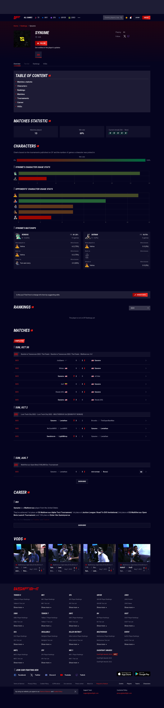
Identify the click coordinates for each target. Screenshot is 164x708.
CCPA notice (56, 683)
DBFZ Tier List (73, 622)
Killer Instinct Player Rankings (78, 636)
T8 (37, 17)
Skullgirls (45, 632)
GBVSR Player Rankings (104, 599)
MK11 (71, 650)
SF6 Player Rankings (75, 599)
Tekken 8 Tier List (19, 603)
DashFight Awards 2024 (104, 654)
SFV (42, 650)
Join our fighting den (27, 670)
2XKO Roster (128, 599)
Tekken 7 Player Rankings (49, 618)
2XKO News (128, 603)
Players (129, 683)
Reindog (25, 235)
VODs (19, 106)
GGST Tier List (128, 622)
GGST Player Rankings (131, 618)
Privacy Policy (32, 683)
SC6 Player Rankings (20, 636)
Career (20, 102)
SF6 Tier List (73, 603)
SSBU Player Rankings (21, 618)
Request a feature (102, 683)
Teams (137, 683)
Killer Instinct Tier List (76, 640)
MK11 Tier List (73, 658)
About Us (90, 683)
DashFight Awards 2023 (104, 658)
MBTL (16, 650)
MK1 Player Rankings (48, 599)
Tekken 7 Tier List (46, 622)
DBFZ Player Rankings (76, 618)
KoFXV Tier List (129, 640)
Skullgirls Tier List (46, 640)
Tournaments (23, 98)
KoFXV (126, 632)
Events (121, 683)
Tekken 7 (45, 613)
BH (98, 613)
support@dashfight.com (91, 693)
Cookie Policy (44, 683)
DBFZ (71, 613)
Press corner (79, 683)
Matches (21, 94)
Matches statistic (24, 82)
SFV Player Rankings (47, 654)
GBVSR (62, 17)
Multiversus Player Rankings (106, 636)
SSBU (16, 613)
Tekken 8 (17, 595)
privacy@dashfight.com (124, 693)
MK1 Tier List (45, 603)
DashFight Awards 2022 (104, 662)
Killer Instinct (75, 632)
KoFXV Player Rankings (131, 636)
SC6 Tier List (18, 640)
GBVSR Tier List (102, 603)
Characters (22, 86)
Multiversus (102, 632)
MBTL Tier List (18, 658)
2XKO (72, 17)
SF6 (53, 17)
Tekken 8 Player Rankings (22, 599)
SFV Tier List (45, 658)
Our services (68, 683)
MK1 (45, 17)
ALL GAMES (28, 17)
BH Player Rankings (103, 618)
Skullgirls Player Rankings (49, 636)
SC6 (15, 632)
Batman (95, 235)
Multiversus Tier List (103, 640)
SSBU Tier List (18, 622)
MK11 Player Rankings (76, 654)
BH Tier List (100, 622)
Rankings (21, 90)
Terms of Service (19, 683)
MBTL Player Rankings (21, 654)
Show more (19, 607)
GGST (126, 613)
